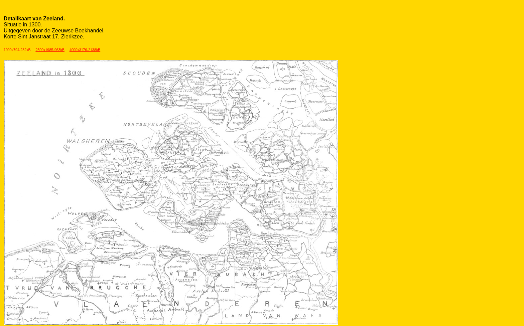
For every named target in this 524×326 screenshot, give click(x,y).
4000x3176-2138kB (85, 50)
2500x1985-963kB (49, 50)
